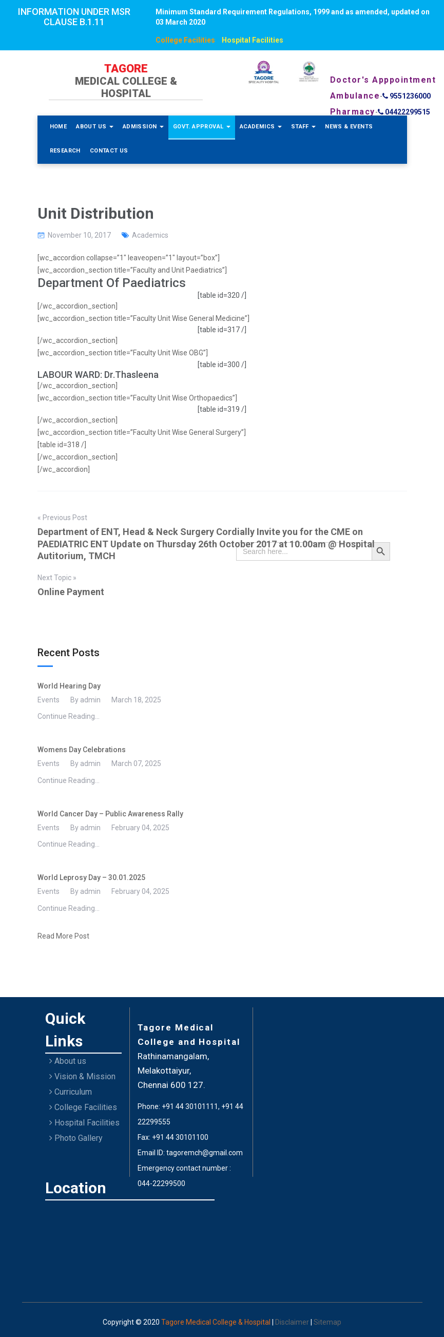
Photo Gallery (76, 1138)
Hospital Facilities (252, 40)
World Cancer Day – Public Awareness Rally (110, 814)
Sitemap (327, 1322)
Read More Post (63, 936)
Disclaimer (293, 1322)
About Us (94, 126)
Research (65, 150)
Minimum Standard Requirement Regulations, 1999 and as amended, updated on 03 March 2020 (293, 17)
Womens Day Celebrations (81, 750)
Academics (261, 126)
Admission (143, 126)
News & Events (349, 126)
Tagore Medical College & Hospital (216, 1322)
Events (48, 700)
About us (67, 1061)
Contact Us (109, 150)
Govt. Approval (201, 126)
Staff (303, 126)
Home (58, 126)
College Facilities (185, 40)
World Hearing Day (69, 686)
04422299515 (404, 112)
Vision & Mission (82, 1076)
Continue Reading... (68, 716)
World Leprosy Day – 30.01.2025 (91, 877)
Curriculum (70, 1092)
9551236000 (406, 96)
